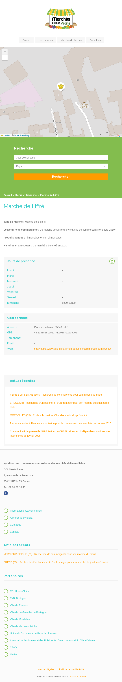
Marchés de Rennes (71, 40)
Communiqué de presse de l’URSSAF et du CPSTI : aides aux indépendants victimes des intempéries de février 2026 (60, 433)
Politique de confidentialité (71, 669)
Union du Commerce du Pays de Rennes (33, 633)
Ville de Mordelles (20, 619)
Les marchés (46, 40)
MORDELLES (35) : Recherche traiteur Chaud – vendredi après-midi (48, 415)
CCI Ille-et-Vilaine (20, 591)
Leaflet (5, 135)
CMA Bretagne (18, 598)
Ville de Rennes (19, 605)
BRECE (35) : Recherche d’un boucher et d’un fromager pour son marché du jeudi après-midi (60, 405)
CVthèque (15, 524)
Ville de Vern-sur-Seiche (23, 626)
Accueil (27, 40)
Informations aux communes (26, 510)
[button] (60, 87)
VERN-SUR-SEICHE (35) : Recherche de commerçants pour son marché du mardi (56, 394)
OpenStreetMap (21, 135)
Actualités (95, 40)
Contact (14, 531)
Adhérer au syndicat (21, 517)
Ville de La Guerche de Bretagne (28, 612)
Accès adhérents (78, 676)
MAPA (13, 654)
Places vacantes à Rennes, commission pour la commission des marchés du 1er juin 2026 (60, 423)
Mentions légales (46, 669)
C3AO (13, 647)
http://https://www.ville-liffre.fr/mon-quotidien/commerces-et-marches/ (72, 348)
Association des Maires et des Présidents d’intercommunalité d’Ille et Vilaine (52, 640)
